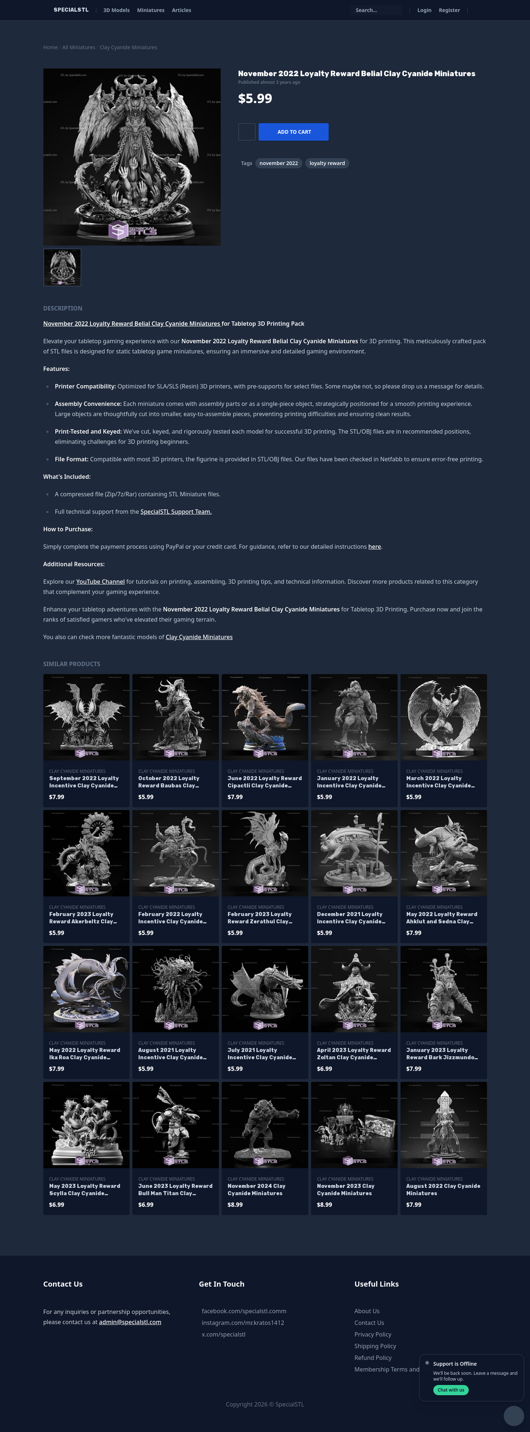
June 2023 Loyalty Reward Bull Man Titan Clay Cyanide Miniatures (175, 1190)
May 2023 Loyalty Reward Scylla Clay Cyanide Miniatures (84, 1190)
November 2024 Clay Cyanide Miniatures (257, 1190)
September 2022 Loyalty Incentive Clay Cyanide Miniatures (84, 782)
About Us (367, 1311)
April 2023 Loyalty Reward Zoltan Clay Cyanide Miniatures (354, 1054)
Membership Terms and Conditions (403, 1369)
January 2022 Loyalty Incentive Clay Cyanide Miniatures (349, 782)
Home (50, 47)
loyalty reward (327, 163)
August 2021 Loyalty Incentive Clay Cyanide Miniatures (170, 1054)
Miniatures (151, 10)
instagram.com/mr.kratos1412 (243, 1323)
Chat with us (451, 1390)
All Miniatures (78, 47)
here (374, 547)
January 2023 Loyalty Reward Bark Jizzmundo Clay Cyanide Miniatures (440, 1054)
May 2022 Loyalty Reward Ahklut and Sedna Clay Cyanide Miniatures (441, 918)
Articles (181, 10)
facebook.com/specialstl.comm (244, 1311)
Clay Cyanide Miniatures (128, 47)
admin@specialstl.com (130, 1322)
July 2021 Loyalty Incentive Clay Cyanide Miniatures (260, 1054)
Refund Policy (373, 1358)
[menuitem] (62, 267)
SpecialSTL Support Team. (176, 512)
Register (449, 10)
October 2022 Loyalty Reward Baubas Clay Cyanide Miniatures (169, 782)
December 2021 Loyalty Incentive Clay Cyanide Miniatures (350, 918)
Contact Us (369, 1323)
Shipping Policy (375, 1346)
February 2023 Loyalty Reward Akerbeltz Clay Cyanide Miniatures (81, 918)
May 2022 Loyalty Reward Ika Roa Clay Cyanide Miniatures (84, 1054)
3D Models (117, 10)
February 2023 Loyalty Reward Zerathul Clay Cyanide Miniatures (260, 918)
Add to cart (294, 131)
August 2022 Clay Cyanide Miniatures (443, 1190)
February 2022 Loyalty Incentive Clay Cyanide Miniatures (170, 918)
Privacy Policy (373, 1334)
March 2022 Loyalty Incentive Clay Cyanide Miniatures (438, 782)
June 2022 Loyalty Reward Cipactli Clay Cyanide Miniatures (265, 782)
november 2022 (279, 163)
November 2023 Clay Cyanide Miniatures (346, 1190)
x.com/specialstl (223, 1334)
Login (424, 10)
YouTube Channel (100, 582)
